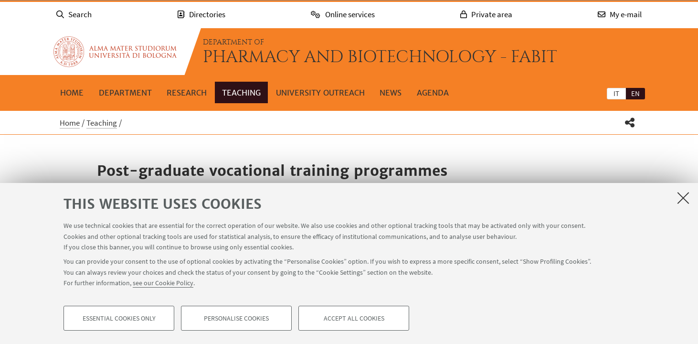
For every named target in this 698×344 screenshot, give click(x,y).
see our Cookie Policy (163, 283)
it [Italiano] (616, 93)
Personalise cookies (236, 318)
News (391, 92)
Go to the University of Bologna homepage (115, 52)
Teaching (241, 92)
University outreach (320, 92)
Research (187, 92)
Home (72, 92)
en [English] (635, 93)
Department (125, 92)
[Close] (683, 197)
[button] (630, 122)
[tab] (616, 93)
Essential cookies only (119, 318)
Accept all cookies (354, 318)
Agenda (433, 92)
